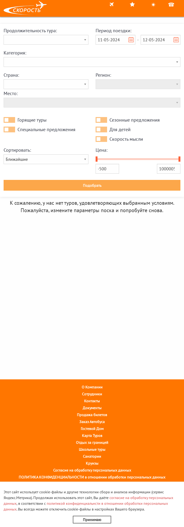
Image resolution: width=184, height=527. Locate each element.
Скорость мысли (126, 139)
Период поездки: (113, 30)
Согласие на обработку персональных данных (92, 470)
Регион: (103, 75)
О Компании (92, 387)
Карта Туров (92, 435)
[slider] (97, 159)
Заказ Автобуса (92, 421)
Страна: (11, 75)
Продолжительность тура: (30, 30)
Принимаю (92, 519)
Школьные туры (92, 449)
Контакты (92, 400)
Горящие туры (31, 120)
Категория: (15, 53)
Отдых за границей (92, 442)
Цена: (101, 150)
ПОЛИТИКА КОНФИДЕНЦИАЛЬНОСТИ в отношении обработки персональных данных (92, 477)
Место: (10, 93)
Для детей (120, 129)
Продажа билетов (92, 414)
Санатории (92, 456)
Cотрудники (92, 394)
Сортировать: (17, 150)
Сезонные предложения (134, 120)
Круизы (92, 463)
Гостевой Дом (92, 428)
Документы (92, 407)
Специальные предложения (46, 129)
